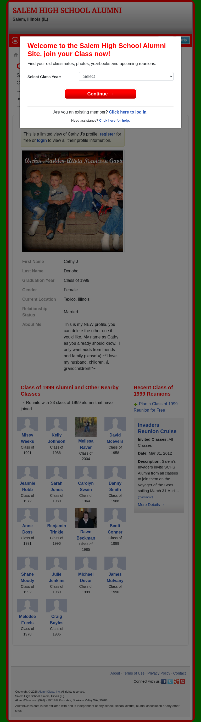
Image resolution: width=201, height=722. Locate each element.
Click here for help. (114, 120)
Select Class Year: (44, 76)
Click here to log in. (128, 112)
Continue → (100, 93)
